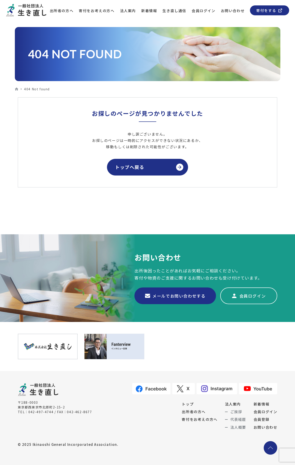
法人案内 (128, 10)
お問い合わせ (233, 10)
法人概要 (238, 427)
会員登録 (261, 419)
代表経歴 (238, 419)
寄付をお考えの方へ (96, 10)
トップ (188, 404)
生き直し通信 (174, 10)
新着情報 (149, 10)
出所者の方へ (62, 10)
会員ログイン (204, 10)
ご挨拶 (236, 411)
